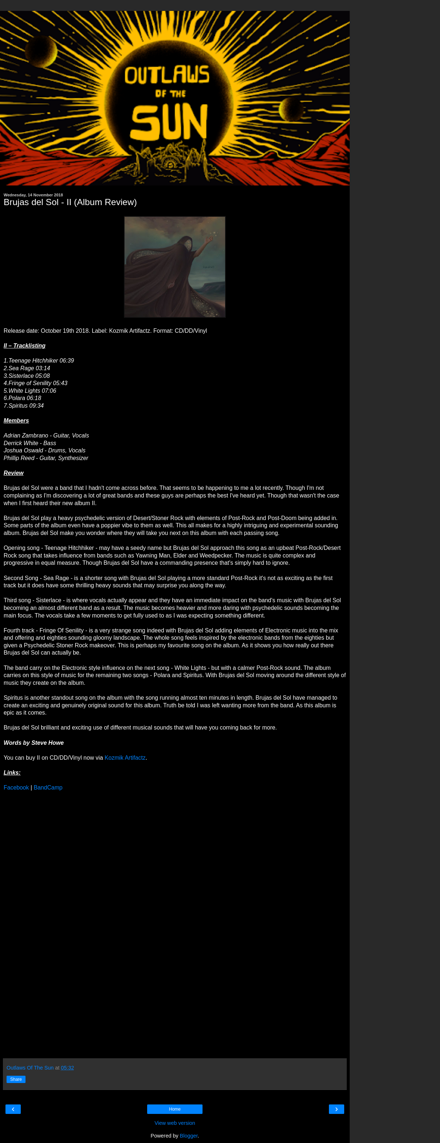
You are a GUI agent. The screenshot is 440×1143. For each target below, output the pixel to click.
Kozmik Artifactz (125, 758)
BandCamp (48, 787)
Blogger (189, 1136)
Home (175, 1109)
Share (16, 1079)
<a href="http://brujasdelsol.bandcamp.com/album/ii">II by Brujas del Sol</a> (67, 924)
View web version (174, 1123)
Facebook (16, 787)
